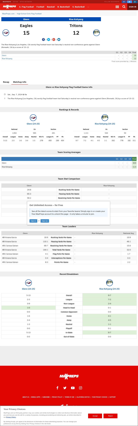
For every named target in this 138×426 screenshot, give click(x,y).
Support (113, 397)
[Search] (124, 6)
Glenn (26, 19)
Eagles (26, 25)
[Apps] (117, 6)
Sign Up (45, 221)
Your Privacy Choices (99, 397)
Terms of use (69, 397)
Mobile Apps (35, 397)
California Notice (83, 397)
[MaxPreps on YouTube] (73, 387)
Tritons (76, 25)
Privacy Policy (57, 397)
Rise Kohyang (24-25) (105, 123)
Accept (95, 416)
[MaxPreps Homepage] (69, 376)
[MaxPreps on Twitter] (129, 1)
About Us (25, 397)
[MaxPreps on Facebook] (124, 1)
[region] (69, 416)
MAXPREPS (7, 1)
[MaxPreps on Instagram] (135, 1)
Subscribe (46, 397)
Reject (110, 416)
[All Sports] (88, 6)
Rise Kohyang (76, 19)
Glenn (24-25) (33, 123)
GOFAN (15, 1)
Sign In (33, 221)
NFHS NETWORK (26, 1)
